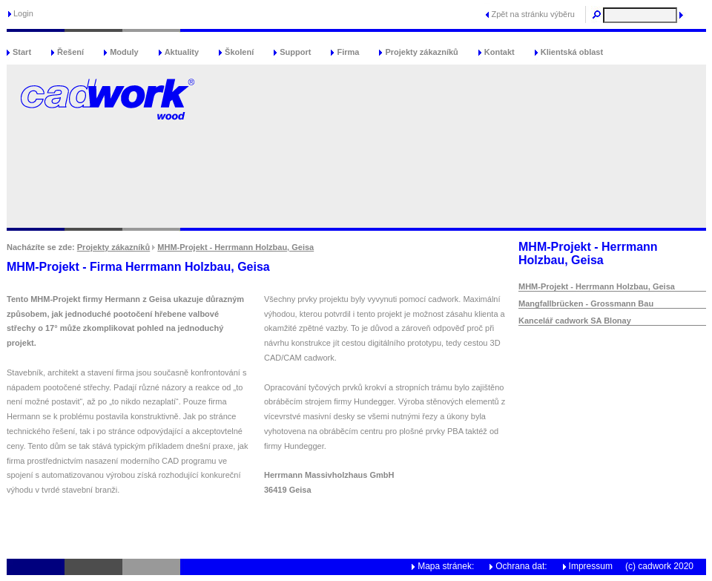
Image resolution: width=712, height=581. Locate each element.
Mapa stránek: (446, 566)
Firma (348, 51)
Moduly (124, 51)
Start (22, 51)
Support (295, 51)
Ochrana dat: (521, 566)
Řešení (70, 51)
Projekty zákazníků (421, 51)
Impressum (591, 566)
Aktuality (182, 51)
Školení (239, 51)
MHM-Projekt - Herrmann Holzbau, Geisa (235, 247)
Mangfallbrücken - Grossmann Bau (585, 303)
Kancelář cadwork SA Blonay (574, 320)
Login (23, 13)
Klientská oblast (572, 51)
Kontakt (499, 51)
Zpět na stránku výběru (533, 14)
